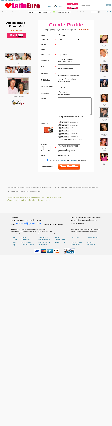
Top (14, 396)
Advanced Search (106, 12)
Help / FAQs (91, 396)
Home (49, 6)
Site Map (90, 393)
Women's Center (61, 393)
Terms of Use (75, 396)
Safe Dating (75, 388)
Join (14, 393)
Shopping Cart (43, 388)
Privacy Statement (93, 388)
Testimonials (42, 396)
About (15, 391)
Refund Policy (60, 391)
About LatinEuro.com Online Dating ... (11, 1)
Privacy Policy (74, 163)
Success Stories (44, 393)
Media (57, 388)
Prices (23, 388)
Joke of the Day (76, 393)
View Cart (59, 6)
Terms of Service (63, 163)
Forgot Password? (98, 8)
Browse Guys (26, 393)
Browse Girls (25, 391)
